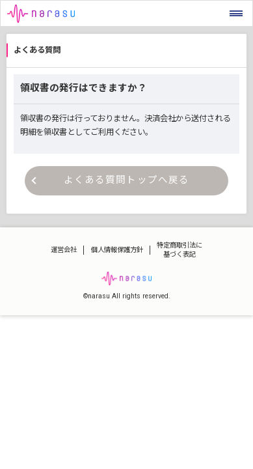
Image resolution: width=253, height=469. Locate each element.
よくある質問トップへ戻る (110, 180)
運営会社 (64, 250)
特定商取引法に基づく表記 (179, 250)
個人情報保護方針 (117, 250)
